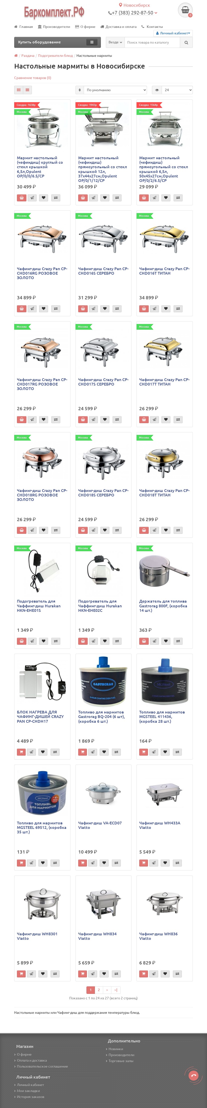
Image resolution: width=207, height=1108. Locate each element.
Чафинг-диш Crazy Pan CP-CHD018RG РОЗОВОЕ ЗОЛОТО (42, 495)
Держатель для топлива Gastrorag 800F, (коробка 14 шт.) (163, 605)
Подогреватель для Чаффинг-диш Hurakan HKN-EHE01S (39, 605)
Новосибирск (134, 5)
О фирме (85, 27)
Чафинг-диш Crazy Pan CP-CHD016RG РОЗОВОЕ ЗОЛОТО (42, 273)
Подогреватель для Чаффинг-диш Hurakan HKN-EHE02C (100, 605)
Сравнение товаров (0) (32, 78)
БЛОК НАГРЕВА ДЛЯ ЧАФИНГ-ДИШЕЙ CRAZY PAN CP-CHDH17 (40, 716)
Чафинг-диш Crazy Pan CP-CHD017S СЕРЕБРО (103, 381)
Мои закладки (27, 1091)
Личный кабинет (29, 1085)
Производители (54, 27)
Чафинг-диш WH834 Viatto (97, 936)
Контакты (152, 27)
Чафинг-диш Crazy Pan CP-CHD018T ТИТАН (164, 492)
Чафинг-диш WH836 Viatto (158, 936)
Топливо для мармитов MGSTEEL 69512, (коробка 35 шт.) (42, 827)
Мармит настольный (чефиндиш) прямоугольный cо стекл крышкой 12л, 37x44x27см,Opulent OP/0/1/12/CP (102, 169)
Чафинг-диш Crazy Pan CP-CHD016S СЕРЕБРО (103, 270)
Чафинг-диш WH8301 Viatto (37, 936)
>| (115, 990)
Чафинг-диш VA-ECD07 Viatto (100, 825)
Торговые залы (120, 1061)
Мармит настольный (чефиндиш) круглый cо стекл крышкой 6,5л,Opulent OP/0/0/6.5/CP (40, 167)
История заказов (29, 1097)
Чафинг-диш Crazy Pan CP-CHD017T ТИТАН (164, 381)
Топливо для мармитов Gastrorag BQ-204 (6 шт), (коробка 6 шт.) (101, 716)
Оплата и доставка (30, 1060)
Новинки (114, 1049)
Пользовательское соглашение (41, 1066)
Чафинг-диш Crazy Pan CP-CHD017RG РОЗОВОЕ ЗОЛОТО (42, 384)
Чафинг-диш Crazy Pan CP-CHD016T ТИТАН (164, 270)
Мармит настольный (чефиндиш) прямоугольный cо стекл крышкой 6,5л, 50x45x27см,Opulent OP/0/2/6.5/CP (163, 169)
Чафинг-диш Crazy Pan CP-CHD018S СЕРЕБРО (103, 492)
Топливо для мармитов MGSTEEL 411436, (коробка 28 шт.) (162, 716)
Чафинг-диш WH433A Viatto (159, 825)
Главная (23, 27)
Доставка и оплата (118, 27)
